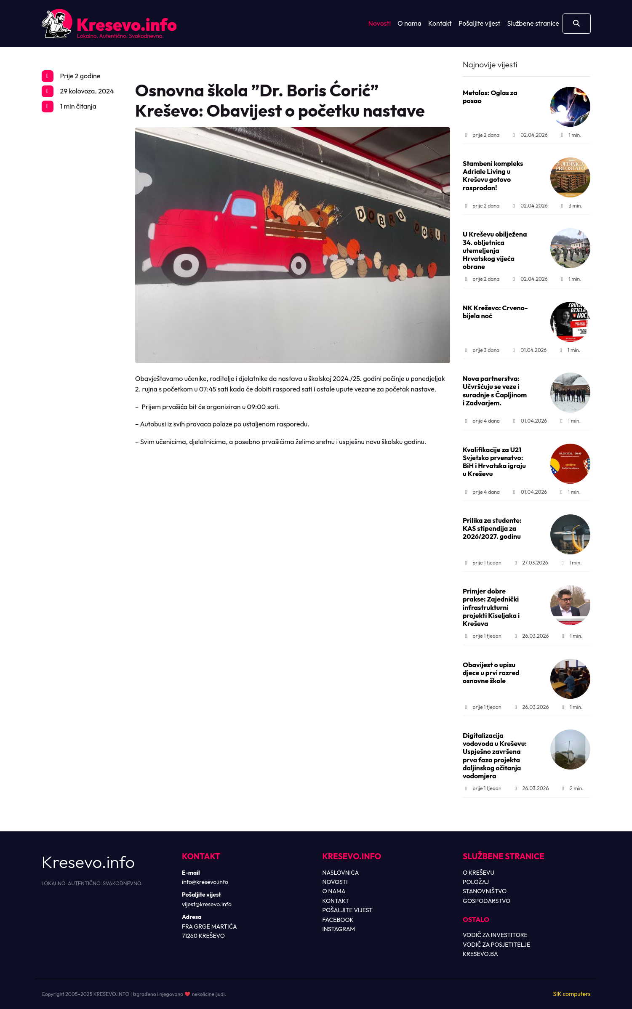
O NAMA (334, 891)
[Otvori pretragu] (577, 23)
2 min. (572, 788)
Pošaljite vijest (480, 23)
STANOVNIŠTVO (485, 891)
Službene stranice (533, 23)
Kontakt (440, 23)
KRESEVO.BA (480, 954)
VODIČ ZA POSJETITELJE (496, 944)
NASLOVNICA (341, 872)
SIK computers (571, 994)
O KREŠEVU (478, 872)
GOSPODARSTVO (486, 901)
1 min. (570, 135)
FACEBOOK (338, 920)
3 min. (570, 205)
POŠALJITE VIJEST (348, 910)
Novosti (379, 23)
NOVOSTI (335, 882)
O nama (409, 23)
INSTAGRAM (339, 929)
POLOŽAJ (476, 882)
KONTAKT (336, 901)
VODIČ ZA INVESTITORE (495, 935)
